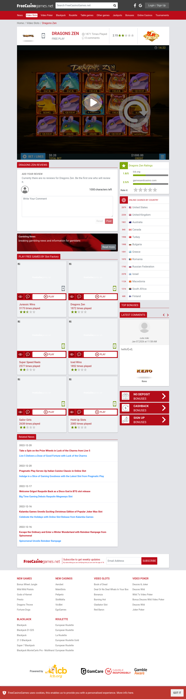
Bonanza (98, 600)
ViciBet (59, 610)
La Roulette (61, 641)
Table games (87, 15)
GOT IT (177, 692)
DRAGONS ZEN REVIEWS (33, 164)
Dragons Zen (78, 304)
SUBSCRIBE (149, 566)
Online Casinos (144, 15)
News (20, 15)
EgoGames (61, 615)
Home (20, 23)
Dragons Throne (25, 610)
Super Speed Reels (30, 362)
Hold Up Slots (78, 420)
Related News (27, 437)
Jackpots (117, 15)
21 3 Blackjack (24, 646)
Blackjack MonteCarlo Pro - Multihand (36, 656)
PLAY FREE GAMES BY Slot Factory (39, 256)
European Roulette (65, 630)
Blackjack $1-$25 (25, 636)
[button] (163, 316)
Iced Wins (76, 362)
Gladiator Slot (101, 610)
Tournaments (162, 15)
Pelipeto (60, 600)
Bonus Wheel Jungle (27, 590)
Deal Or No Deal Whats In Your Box (111, 595)
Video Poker (47, 15)
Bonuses (129, 15)
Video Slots (31, 15)
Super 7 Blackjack (26, 651)
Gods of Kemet (24, 600)
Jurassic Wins (27, 304)
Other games (103, 15)
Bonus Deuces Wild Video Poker (148, 605)
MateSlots (61, 595)
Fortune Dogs (23, 615)
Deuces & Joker (140, 590)
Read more (108, 247)
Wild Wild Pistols (25, 595)
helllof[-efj (126, 350)
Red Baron (99, 615)
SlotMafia (60, 605)
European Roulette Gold (67, 646)
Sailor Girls (25, 420)
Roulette (73, 15)
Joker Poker (138, 615)
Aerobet (59, 590)
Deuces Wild (139, 595)
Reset (99, 221)
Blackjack (61, 15)
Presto (20, 605)
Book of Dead (101, 590)
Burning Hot (100, 605)
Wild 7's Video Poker (143, 600)
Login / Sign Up (157, 5)
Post (109, 221)
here (130, 692)
